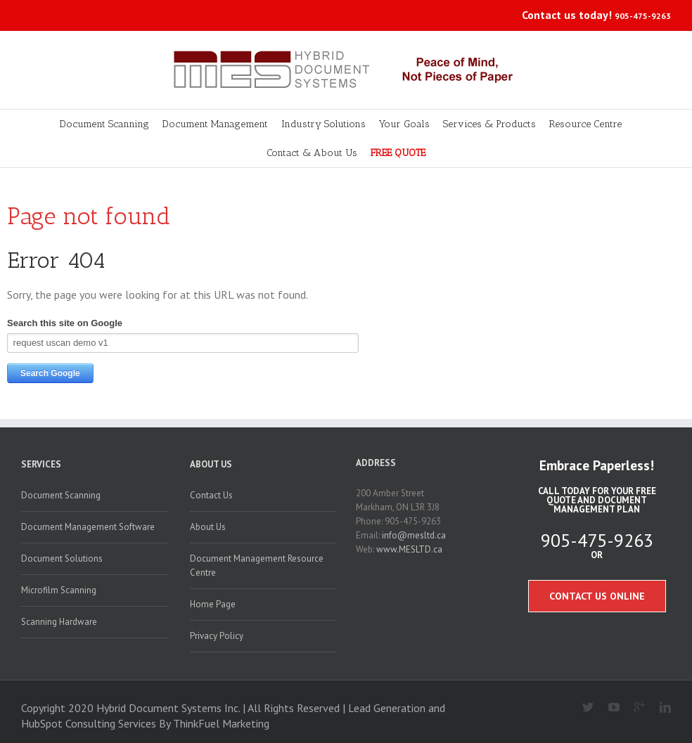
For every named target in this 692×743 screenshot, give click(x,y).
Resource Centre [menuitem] (585, 124)
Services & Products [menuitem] (489, 124)
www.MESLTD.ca (409, 549)
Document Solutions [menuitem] (62, 558)
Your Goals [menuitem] (404, 124)
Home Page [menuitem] (213, 604)
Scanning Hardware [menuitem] (59, 622)
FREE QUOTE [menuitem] (398, 153)
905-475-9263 (643, 16)
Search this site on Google (64, 323)
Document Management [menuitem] (215, 124)
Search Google (50, 373)
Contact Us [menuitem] (211, 495)
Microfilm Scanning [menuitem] (58, 590)
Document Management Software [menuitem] (88, 527)
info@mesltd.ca (414, 535)
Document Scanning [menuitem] (104, 124)
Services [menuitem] (41, 464)
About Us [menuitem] (211, 464)
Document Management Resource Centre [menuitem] (256, 566)
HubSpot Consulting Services (88, 723)
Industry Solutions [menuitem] (323, 124)
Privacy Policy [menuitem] (216, 636)
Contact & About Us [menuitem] (312, 153)
